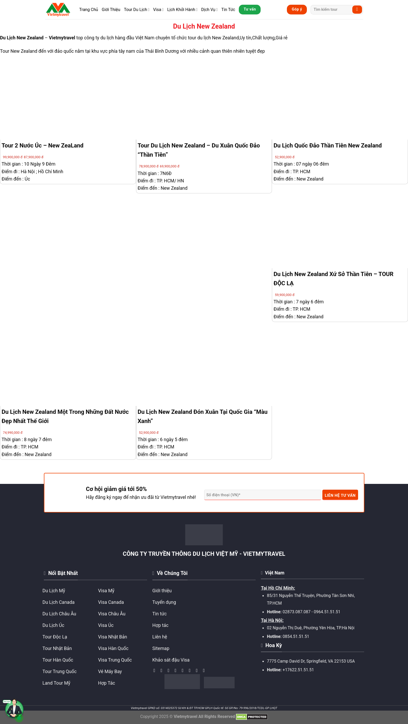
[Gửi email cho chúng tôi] (184, 670)
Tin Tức (228, 9)
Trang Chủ (88, 9)
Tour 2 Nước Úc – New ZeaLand (43, 145)
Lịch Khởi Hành (182, 9)
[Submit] (357, 10)
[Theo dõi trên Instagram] (163, 670)
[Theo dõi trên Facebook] (155, 670)
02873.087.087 (297, 611)
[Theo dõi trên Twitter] (177, 670)
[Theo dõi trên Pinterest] (198, 670)
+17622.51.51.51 (298, 669)
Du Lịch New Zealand (22, 37)
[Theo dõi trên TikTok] (170, 670)
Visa (158, 9)
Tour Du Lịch (136, 9)
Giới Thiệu (111, 9)
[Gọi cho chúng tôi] (191, 670)
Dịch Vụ (209, 9)
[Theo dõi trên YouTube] (205, 670)
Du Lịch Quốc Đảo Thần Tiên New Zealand (327, 145)
